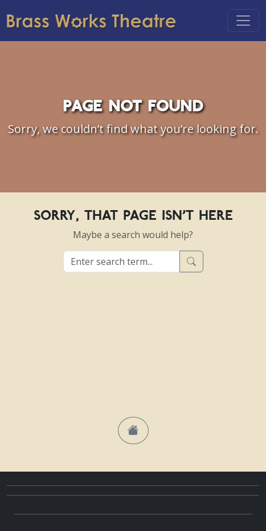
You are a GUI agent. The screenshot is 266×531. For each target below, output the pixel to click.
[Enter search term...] (121, 261)
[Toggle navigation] (243, 20)
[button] (133, 430)
